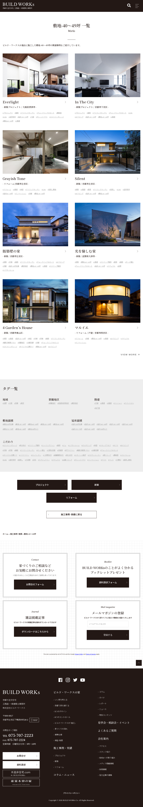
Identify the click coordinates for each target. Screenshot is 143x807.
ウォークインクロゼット (46, 113)
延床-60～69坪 (128, 428)
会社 (34, 464)
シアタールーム (8, 274)
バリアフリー (24, 459)
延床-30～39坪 (23, 117)
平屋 (96, 407)
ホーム (5, 534)
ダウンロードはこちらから (35, 635)
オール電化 (130, 266)
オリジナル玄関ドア (27, 350)
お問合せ (21, 756)
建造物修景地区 (63, 407)
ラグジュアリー (44, 464)
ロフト (116, 449)
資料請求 (21, 765)
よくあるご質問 (107, 730)
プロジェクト (8, 113)
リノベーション (21, 197)
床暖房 (60, 454)
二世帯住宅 (48, 459)
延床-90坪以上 (102, 433)
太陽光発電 (51, 454)
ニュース (102, 709)
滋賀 (119, 270)
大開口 (118, 464)
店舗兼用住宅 (58, 459)
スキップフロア (105, 449)
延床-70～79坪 (77, 433)
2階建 (18, 121)
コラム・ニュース (64, 774)
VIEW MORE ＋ (130, 354)
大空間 (28, 464)
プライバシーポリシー (71, 793)
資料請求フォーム (108, 586)
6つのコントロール (62, 717)
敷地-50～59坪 (46, 428)
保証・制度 (59, 740)
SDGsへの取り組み (107, 758)
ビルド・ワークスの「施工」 (65, 723)
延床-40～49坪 (102, 428)
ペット (111, 464)
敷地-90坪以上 (33, 433)
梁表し (112, 193)
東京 (22, 407)
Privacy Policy (79, 654)
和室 (21, 193)
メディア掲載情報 (106, 764)
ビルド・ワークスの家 (66, 692)
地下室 (97, 412)
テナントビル (129, 407)
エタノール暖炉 (80, 459)
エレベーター (36, 459)
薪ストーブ (107, 459)
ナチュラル (111, 270)
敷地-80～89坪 (21, 433)
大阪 (32, 117)
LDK (5, 117)
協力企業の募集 (105, 775)
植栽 (16, 113)
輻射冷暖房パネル (9, 346)
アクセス (102, 746)
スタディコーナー (95, 459)
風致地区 (25, 270)
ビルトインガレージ (57, 117)
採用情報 (103, 769)
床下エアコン (69, 454)
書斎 (89, 193)
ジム (64, 449)
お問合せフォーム (35, 588)
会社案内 (103, 738)
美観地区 (21, 346)
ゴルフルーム (125, 459)
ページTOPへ (139, 663)
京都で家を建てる (62, 706)
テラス (104, 464)
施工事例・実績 (16, 534)
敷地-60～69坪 (59, 428)
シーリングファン (48, 449)
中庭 (10, 266)
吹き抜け (23, 449)
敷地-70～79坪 (8, 433)
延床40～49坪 (8, 197)
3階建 (110, 407)
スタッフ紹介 (104, 752)
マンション (118, 407)
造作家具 (12, 117)
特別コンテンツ (105, 715)
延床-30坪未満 (14, 270)
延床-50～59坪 (21, 342)
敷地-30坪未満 (8, 428)
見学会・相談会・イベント (114, 722)
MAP (34, 720)
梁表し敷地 (52, 193)
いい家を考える (61, 700)
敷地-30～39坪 (21, 428)
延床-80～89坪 (90, 433)
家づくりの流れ (61, 729)
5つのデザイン (61, 711)
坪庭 (41, 342)
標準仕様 (58, 735)
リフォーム (7, 193)
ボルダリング (86, 449)
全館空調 (30, 346)
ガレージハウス (42, 117)
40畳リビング (67, 464)
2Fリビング (79, 117)
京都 (30, 197)
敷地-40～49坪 (8, 121)
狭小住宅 (69, 459)
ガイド (102, 698)
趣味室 (59, 113)
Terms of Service (91, 654)
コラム (102, 692)
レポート (103, 704)
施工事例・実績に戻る (71, 518)
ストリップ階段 (55, 270)
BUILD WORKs (18, 4)
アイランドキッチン (28, 113)
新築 (77, 193)
